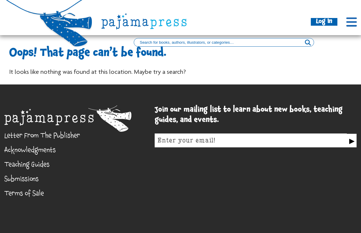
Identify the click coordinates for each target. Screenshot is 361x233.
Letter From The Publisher (42, 136)
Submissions (21, 180)
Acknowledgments (30, 151)
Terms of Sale (24, 194)
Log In (324, 22)
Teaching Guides (27, 165)
